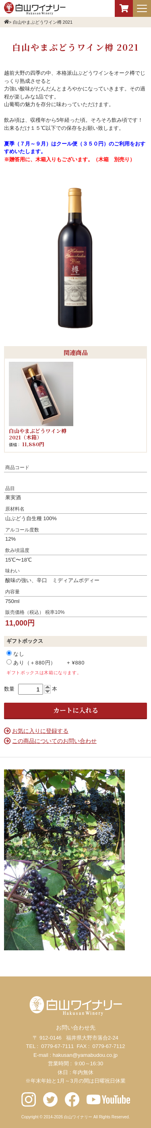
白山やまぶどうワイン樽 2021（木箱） (37, 434)
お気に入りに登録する (40, 731)
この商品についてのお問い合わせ (54, 741)
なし (20, 653)
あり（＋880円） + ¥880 (45, 662)
